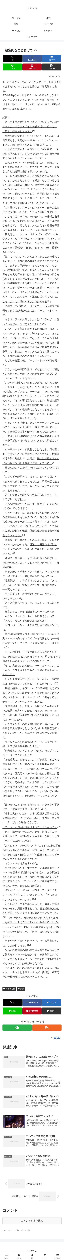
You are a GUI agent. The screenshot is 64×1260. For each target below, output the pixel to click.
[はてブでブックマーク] (51, 58)
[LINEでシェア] (12, 67)
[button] (51, 67)
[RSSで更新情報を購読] (47, 1028)
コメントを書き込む (32, 1220)
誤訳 (21, 989)
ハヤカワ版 (9, 989)
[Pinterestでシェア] (32, 67)
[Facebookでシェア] (32, 58)
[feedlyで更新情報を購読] (17, 1028)
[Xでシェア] (12, 58)
